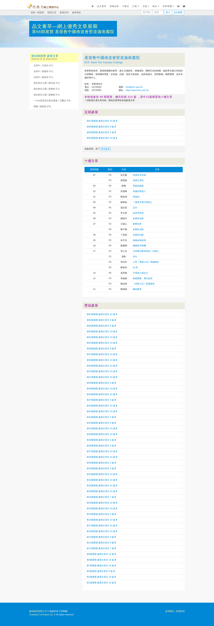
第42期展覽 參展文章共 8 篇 (101, 423)
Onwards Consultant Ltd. (41, 614)
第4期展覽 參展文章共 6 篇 (101, 571)
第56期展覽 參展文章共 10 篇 (102, 360)
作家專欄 (168, 6)
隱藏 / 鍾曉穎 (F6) (42, 106)
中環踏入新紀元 (140, 273)
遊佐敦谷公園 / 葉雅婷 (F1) (47, 89)
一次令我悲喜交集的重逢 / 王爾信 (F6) (52, 100)
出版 (145, 6)
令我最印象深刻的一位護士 (146, 251)
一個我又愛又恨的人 (142, 202)
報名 (155, 6)
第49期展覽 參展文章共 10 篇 (102, 388)
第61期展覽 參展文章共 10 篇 (102, 343)
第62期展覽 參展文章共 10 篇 (102, 337)
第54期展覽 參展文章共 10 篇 (102, 366)
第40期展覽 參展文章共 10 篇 (102, 434)
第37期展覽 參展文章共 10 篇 (102, 451)
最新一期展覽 (37, 12)
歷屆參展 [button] (105, 149)
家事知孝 (137, 224)
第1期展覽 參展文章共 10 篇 (101, 582)
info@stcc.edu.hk (133, 87)
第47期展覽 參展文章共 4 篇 (101, 400)
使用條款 (169, 611)
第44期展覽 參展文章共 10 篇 (102, 411)
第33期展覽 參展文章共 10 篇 (102, 474)
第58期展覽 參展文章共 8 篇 (101, 348)
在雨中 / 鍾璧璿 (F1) (43, 77)
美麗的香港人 (139, 191)
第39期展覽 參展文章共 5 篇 (101, 440)
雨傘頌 (136, 197)
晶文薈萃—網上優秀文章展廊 (65, 26)
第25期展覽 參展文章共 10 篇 (102, 503)
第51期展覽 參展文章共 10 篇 (102, 377)
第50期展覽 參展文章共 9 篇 (101, 383)
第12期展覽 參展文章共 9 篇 (101, 542)
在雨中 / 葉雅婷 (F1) (43, 71)
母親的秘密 (138, 186)
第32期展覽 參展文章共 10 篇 (102, 480)
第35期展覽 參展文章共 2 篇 (101, 463)
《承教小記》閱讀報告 (144, 284)
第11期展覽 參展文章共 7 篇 (101, 548)
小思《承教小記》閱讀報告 (146, 262)
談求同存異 (138, 213)
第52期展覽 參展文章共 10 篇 (102, 371)
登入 (168, 12)
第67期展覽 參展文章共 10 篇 (102, 121)
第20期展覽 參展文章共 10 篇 (102, 508)
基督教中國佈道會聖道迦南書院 (84, 31)
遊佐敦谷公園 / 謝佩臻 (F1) (47, 95)
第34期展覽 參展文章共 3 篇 (101, 468)
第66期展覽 (43, 31)
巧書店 (125, 6)
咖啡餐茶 (137, 289)
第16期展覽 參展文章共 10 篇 (102, 531)
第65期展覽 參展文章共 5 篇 (101, 132)
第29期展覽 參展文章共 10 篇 (102, 485)
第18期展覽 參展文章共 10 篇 (102, 520)
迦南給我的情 (139, 240)
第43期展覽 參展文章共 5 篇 (101, 417)
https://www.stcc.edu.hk (137, 90)
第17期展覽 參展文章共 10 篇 (102, 525)
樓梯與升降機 (139, 245)
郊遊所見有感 (139, 175)
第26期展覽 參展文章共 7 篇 (101, 497)
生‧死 (135, 267)
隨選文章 (51, 12)
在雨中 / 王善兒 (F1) (43, 65)
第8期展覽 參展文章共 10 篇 (101, 560)
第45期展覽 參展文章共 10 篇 (102, 405)
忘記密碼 (178, 12)
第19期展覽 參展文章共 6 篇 (101, 514)
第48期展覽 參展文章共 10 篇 (102, 394)
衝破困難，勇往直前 (142, 278)
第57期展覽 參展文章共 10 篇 (102, 354)
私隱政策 (180, 611)
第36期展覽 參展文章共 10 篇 (102, 457)
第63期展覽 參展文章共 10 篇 (102, 138)
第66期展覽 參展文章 (44, 55)
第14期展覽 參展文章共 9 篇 (101, 537)
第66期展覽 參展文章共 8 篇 (101, 127)
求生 (135, 256)
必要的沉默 (138, 218)
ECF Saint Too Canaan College (103, 62)
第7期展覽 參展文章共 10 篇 (101, 565)
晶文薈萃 (101, 6)
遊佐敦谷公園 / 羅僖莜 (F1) (47, 83)
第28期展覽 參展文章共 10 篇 (102, 491)
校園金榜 (114, 6)
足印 (135, 207)
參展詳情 (64, 12)
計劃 (135, 6)
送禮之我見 (138, 180)
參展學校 (76, 12)
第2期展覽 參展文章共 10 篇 (101, 577)
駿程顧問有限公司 (38, 611)
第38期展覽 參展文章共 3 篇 (101, 446)
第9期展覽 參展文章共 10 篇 (101, 554)
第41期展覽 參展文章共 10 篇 (102, 428)
